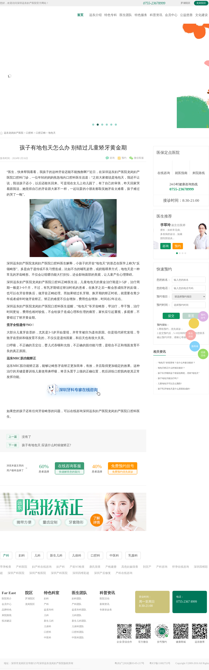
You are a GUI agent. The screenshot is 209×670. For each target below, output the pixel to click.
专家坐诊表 (106, 609)
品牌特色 (6, 609)
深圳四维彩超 (80, 573)
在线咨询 (164, 167)
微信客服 (136, 158)
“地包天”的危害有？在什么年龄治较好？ (175, 362)
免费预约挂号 (122, 469)
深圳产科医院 (16, 573)
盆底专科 (49, 609)
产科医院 (21, 566)
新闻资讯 (104, 604)
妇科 (46, 598)
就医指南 (182, 167)
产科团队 (77, 604)
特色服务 (141, 15)
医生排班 (190, 335)
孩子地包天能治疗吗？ (167, 378)
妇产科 (60, 566)
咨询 (110, 158)
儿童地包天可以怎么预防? (169, 383)
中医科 (47, 637)
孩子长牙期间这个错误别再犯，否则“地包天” (177, 373)
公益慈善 (186, 15)
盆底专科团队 (79, 609)
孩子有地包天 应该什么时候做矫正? (46, 445)
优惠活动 (203, 354)
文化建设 (201, 15)
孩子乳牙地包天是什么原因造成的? (173, 389)
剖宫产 (147, 566)
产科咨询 (161, 566)
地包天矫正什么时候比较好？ (170, 368)
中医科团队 (78, 637)
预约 (122, 158)
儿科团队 (77, 615)
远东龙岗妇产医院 (13, 133)
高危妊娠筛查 (129, 566)
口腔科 (29, 133)
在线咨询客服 (69, 469)
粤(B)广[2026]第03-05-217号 (129, 663)
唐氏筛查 (94, 566)
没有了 (26, 437)
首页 (80, 15)
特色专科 (110, 15)
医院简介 (6, 598)
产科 (46, 604)
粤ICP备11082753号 (159, 663)
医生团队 (125, 15)
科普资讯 (156, 15)
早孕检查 (5, 566)
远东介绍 (95, 15)
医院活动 (104, 598)
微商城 (194, 346)
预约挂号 (203, 316)
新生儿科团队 (79, 621)
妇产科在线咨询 (42, 566)
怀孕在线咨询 (180, 566)
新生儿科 (49, 621)
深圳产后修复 (102, 573)
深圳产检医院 (37, 573)
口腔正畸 (41, 133)
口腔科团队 (78, 632)
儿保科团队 (78, 626)
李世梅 (186, 225)
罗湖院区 (185, 3)
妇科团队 (77, 598)
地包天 (52, 133)
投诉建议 (6, 621)
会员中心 (171, 15)
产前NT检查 (77, 566)
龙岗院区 (201, 3)
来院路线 (198, 168)
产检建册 (111, 566)
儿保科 (47, 626)
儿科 (46, 615)
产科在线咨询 (124, 573)
